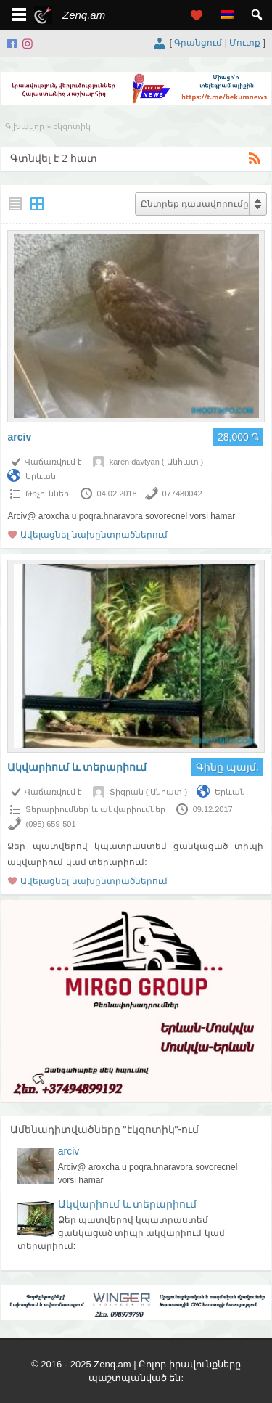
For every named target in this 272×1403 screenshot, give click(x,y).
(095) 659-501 (50, 823)
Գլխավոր (24, 126)
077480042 (182, 493)
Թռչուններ (47, 493)
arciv (19, 437)
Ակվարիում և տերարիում (77, 767)
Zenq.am (83, 15)
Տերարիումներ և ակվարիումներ (95, 809)
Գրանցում (198, 43)
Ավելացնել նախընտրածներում (93, 535)
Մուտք (244, 43)
